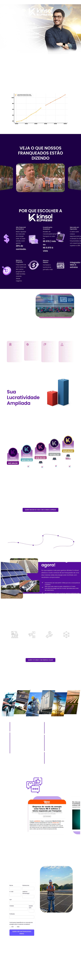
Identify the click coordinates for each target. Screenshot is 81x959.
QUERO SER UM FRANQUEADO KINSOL (21, 933)
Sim (12, 927)
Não (18, 927)
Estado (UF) (31, 907)
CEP (10, 899)
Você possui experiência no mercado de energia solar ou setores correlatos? (21, 923)
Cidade (11, 906)
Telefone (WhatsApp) (25, 892)
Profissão (12, 914)
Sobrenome (25, 885)
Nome (11, 885)
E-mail (11, 891)
